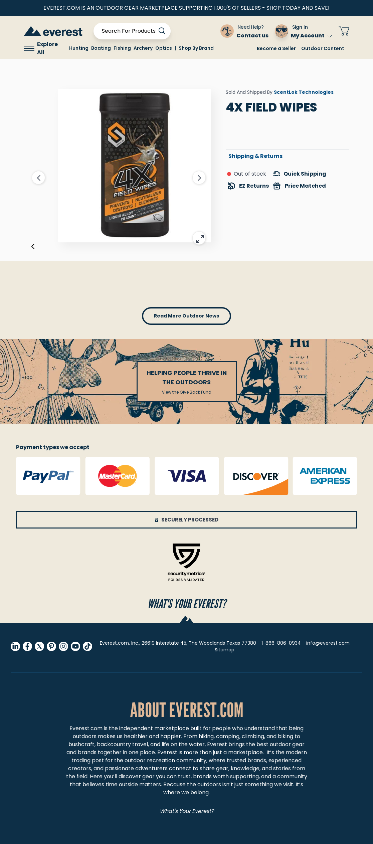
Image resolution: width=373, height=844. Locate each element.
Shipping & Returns (255, 156)
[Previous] (33, 247)
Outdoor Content (322, 48)
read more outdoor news (186, 315)
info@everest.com (328, 643)
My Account (312, 35)
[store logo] (53, 31)
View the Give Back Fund (186, 392)
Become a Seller (276, 48)
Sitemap (224, 649)
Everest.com (86, 728)
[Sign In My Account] (304, 31)
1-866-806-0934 (281, 643)
